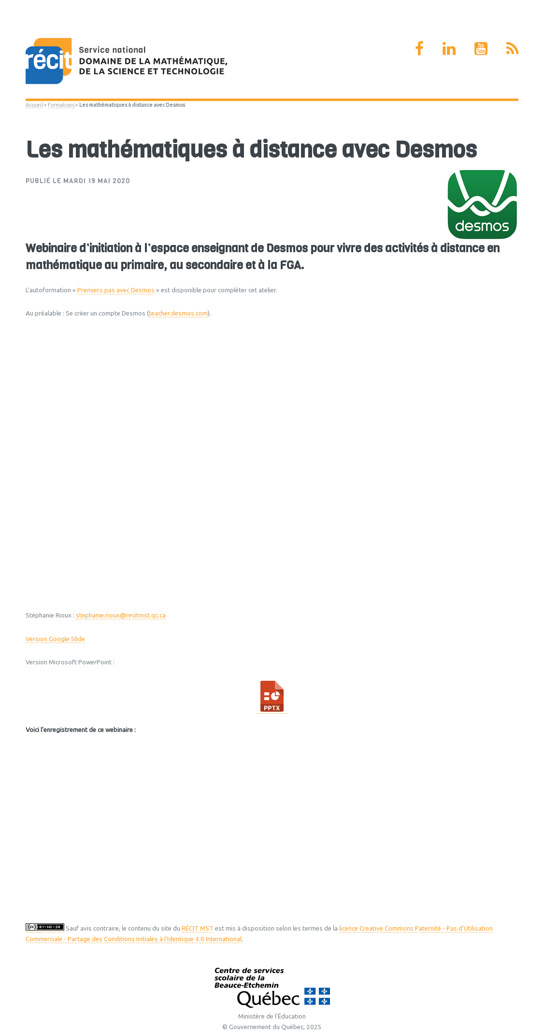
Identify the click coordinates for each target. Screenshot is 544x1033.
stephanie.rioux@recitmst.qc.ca (121, 615)
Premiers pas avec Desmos (116, 290)
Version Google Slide (55, 639)
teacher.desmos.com (178, 313)
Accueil (34, 105)
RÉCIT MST (198, 928)
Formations (61, 105)
